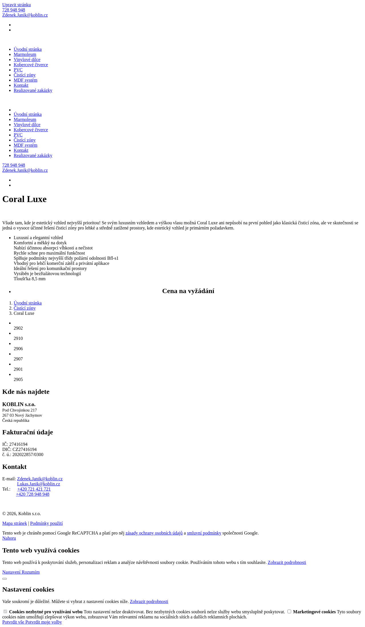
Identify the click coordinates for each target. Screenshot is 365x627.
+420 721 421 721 (34, 489)
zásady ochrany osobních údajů (153, 533)
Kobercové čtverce (31, 64)
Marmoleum (25, 54)
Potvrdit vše (13, 622)
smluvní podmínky (204, 533)
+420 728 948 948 (32, 494)
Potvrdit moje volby (43, 622)
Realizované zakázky (33, 90)
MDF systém (25, 80)
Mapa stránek (14, 523)
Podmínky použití (46, 523)
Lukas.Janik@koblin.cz (38, 483)
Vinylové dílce (27, 59)
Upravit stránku (16, 4)
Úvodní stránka (28, 49)
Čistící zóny (25, 74)
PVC (18, 69)
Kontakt (21, 85)
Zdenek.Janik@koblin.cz (40, 478)
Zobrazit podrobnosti (287, 562)
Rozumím (31, 572)
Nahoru (9, 538)
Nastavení (12, 572)
